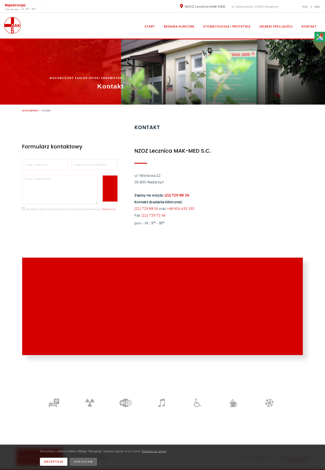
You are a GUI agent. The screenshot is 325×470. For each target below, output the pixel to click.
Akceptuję (53, 461)
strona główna (30, 110)
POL (305, 6)
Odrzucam (83, 461)
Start (150, 26)
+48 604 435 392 (181, 209)
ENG (317, 6)
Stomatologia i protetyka (226, 26)
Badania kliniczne (179, 26)
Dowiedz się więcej (154, 451)
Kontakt (309, 26)
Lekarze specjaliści (276, 26)
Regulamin (109, 209)
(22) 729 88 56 (177, 195)
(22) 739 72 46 (153, 215)
